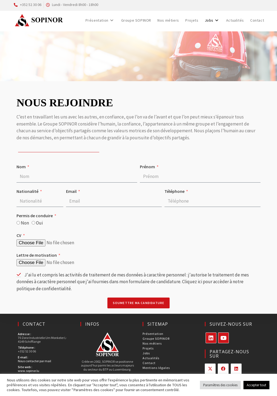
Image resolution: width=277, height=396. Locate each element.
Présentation (153, 334)
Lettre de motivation (37, 255)
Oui (39, 223)
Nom (22, 167)
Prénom (148, 167)
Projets (148, 348)
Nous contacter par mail (34, 361)
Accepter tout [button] (256, 385)
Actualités (151, 358)
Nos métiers (152, 343)
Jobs (146, 353)
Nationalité (28, 191)
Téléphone (174, 191)
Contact (149, 363)
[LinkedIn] (211, 337)
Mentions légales (156, 368)
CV (19, 236)
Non (25, 223)
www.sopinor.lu (28, 371)
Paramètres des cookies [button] (220, 385)
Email (71, 191)
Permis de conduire (35, 216)
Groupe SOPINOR (156, 338)
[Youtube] (223, 337)
